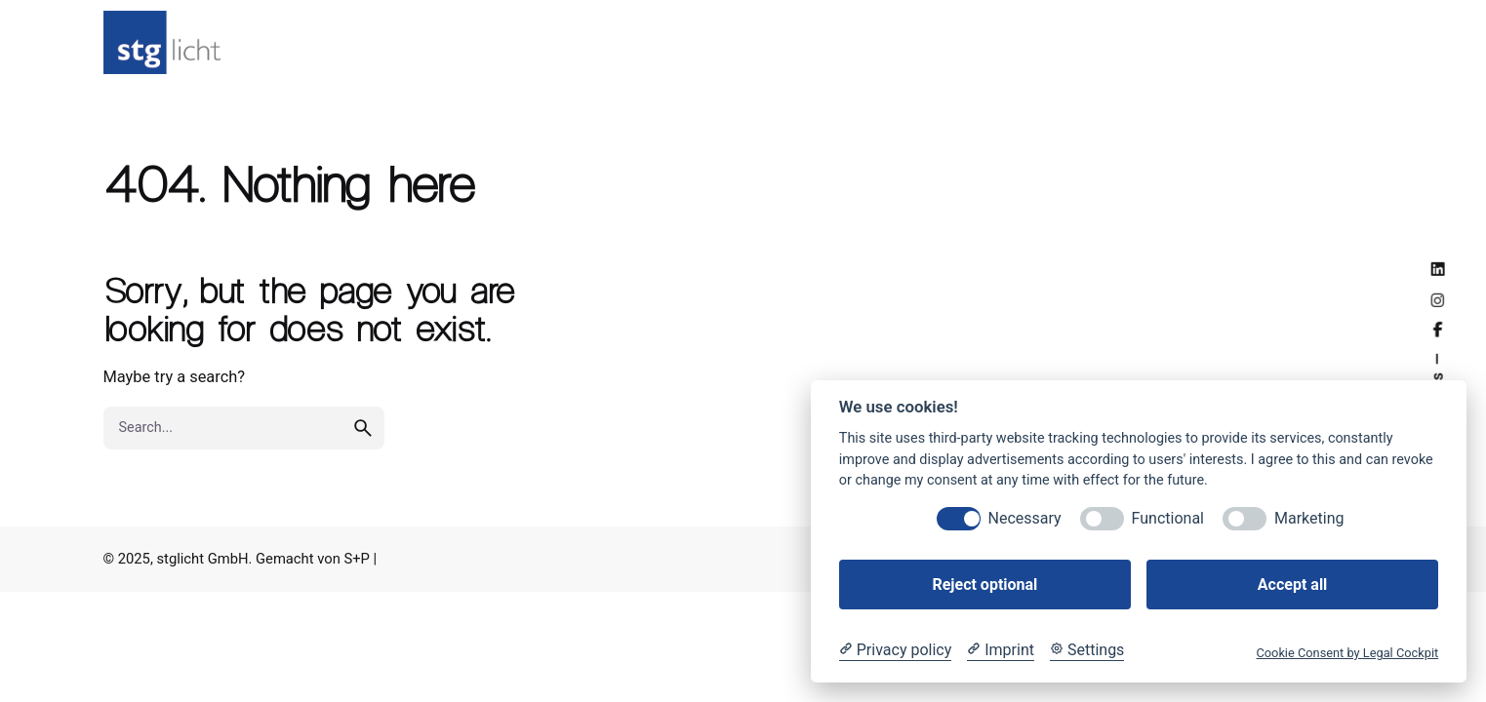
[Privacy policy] (895, 650)
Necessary (1025, 518)
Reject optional (984, 584)
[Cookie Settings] (1087, 650)
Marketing (1309, 518)
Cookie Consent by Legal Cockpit (1347, 652)
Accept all (1292, 584)
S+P (356, 558)
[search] (362, 449)
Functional (1168, 518)
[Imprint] (1000, 650)
